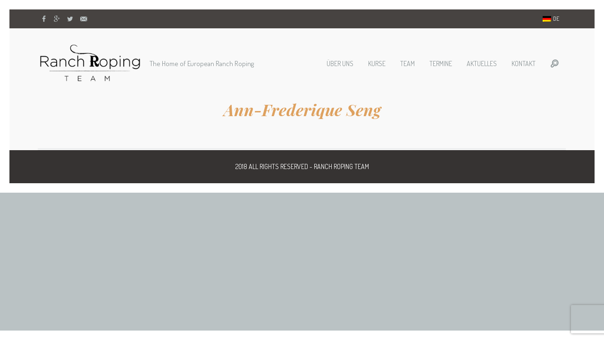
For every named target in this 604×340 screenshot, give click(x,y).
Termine (440, 64)
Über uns (340, 64)
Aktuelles (482, 64)
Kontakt (524, 64)
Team (407, 64)
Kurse (377, 64)
